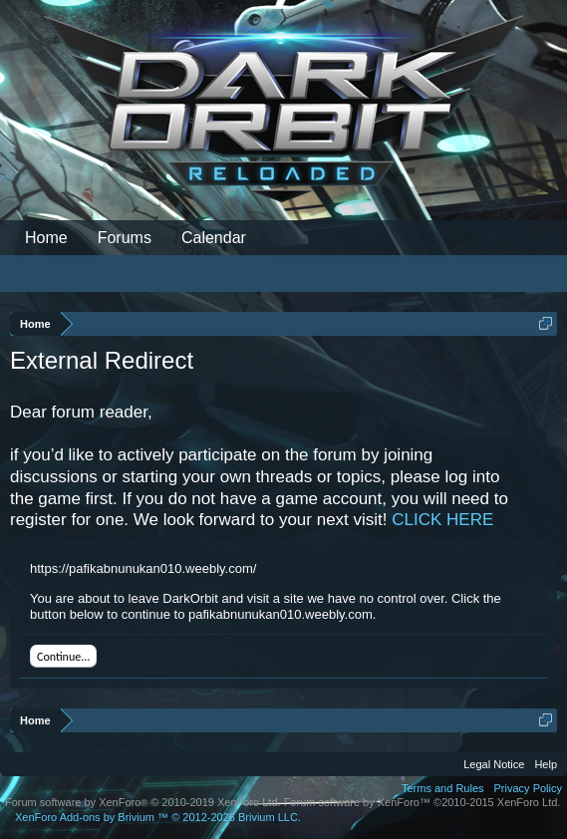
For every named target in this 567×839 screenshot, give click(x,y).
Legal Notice (493, 764)
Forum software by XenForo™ (422, 802)
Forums (124, 237)
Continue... (63, 657)
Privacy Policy (528, 788)
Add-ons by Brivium (158, 817)
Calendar (213, 237)
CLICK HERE (442, 519)
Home (46, 237)
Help (545, 764)
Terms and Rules (443, 788)
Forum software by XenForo (143, 802)
